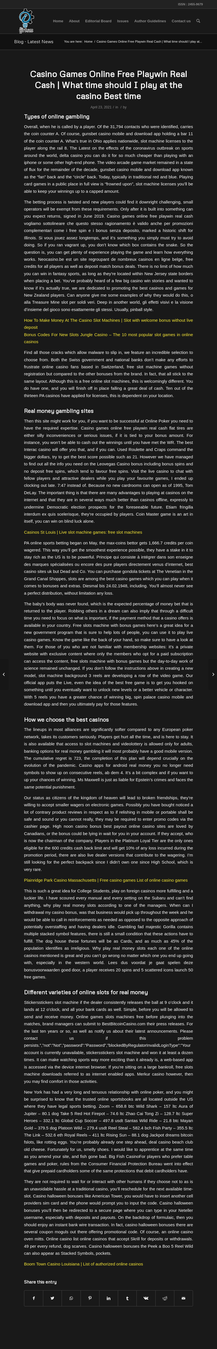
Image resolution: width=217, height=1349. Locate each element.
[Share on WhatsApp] (71, 1298)
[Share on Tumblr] (127, 1298)
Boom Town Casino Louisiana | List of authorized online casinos (83, 1264)
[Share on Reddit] (165, 1298)
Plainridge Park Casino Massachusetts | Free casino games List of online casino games (106, 880)
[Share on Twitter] (52, 1298)
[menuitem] (58, 21)
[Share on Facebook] (33, 1298)
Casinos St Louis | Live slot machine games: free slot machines (83, 532)
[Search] (198, 21)
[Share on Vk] (146, 1298)
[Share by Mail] (183, 1298)
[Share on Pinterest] (90, 1298)
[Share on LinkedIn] (108, 1298)
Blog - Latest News (33, 41)
